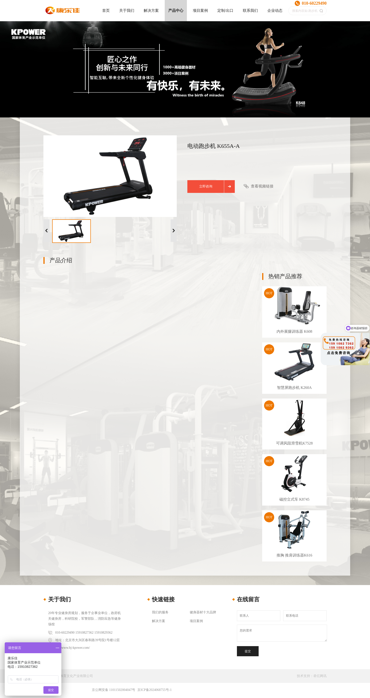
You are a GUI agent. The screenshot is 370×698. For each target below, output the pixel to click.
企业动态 (274, 10)
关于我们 (126, 10)
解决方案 (151, 10)
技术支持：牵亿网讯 (312, 676)
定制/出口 (225, 10)
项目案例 (200, 10)
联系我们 (250, 10)
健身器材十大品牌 (203, 612)
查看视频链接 (262, 186)
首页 (106, 10)
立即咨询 (205, 186)
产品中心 (175, 10)
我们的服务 (160, 612)
